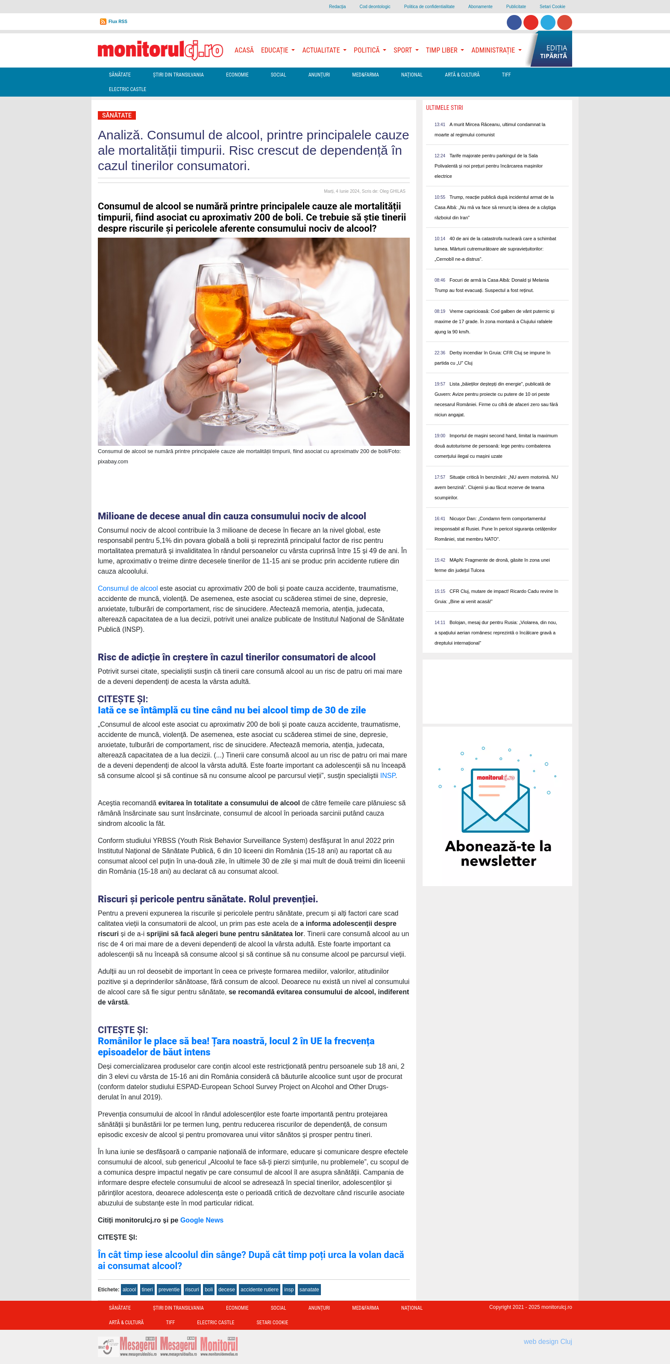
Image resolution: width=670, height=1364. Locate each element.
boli (209, 1290)
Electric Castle (127, 89)
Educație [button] (275, 50)
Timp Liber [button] (442, 50)
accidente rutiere (260, 1290)
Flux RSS (118, 21)
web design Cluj (548, 1341)
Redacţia (337, 6)
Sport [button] (403, 50)
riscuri (192, 1290)
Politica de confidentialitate (429, 6)
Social (278, 75)
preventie (169, 1290)
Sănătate (120, 75)
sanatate (309, 1290)
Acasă (244, 50)
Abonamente (480, 6)
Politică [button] (367, 50)
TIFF (506, 75)
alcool (129, 1290)
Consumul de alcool (128, 588)
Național (412, 75)
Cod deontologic (374, 6)
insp (289, 1290)
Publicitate (516, 6)
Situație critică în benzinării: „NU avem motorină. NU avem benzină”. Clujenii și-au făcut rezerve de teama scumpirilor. (496, 487)
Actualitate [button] (321, 50)
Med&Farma (365, 75)
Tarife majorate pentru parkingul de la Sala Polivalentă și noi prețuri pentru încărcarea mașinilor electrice (489, 166)
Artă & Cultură (462, 75)
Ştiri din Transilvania (178, 75)
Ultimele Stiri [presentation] (444, 107)
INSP (387, 775)
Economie (237, 75)
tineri (147, 1290)
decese (226, 1290)
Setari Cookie (552, 6)
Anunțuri (319, 75)
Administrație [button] (494, 50)
